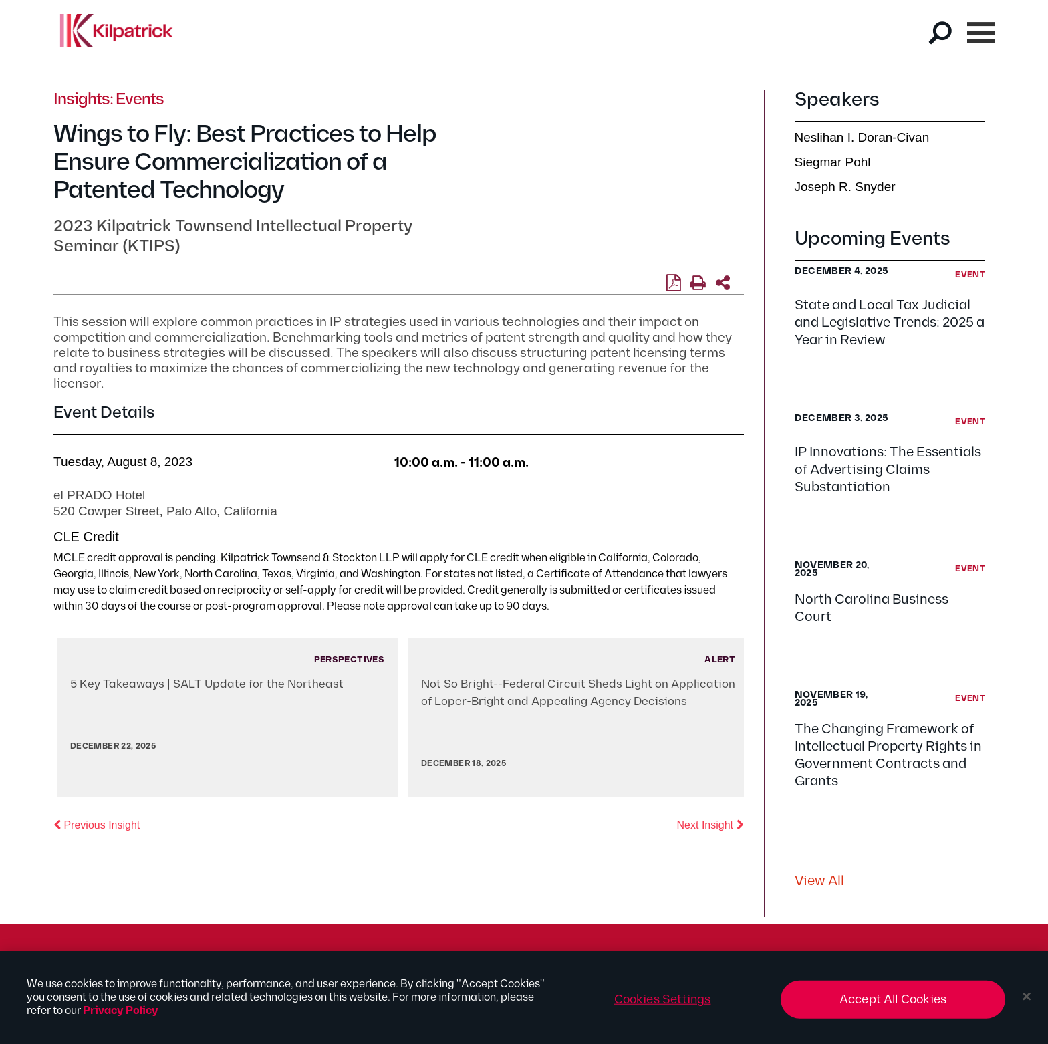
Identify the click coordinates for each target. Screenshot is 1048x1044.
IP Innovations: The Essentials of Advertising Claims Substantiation (888, 469)
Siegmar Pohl (833, 162)
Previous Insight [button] (96, 824)
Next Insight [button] (710, 824)
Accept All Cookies (892, 1004)
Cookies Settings (662, 1004)
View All (819, 881)
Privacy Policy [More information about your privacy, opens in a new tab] (120, 1015)
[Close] (1026, 1001)
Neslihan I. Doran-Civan (862, 137)
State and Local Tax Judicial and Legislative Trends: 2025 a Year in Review (890, 322)
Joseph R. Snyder (845, 187)
